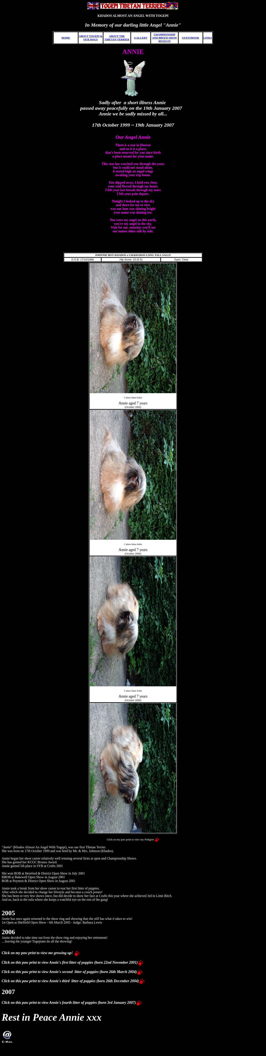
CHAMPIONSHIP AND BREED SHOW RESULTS (164, 38)
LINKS (207, 37)
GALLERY (140, 37)
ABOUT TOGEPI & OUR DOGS (90, 38)
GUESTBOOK (190, 37)
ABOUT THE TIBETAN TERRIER (117, 38)
